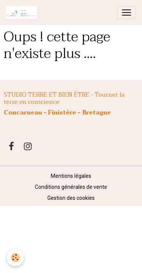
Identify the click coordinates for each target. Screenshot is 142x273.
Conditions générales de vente (71, 187)
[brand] (23, 12)
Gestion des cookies (71, 198)
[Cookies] (15, 257)
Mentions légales (71, 176)
